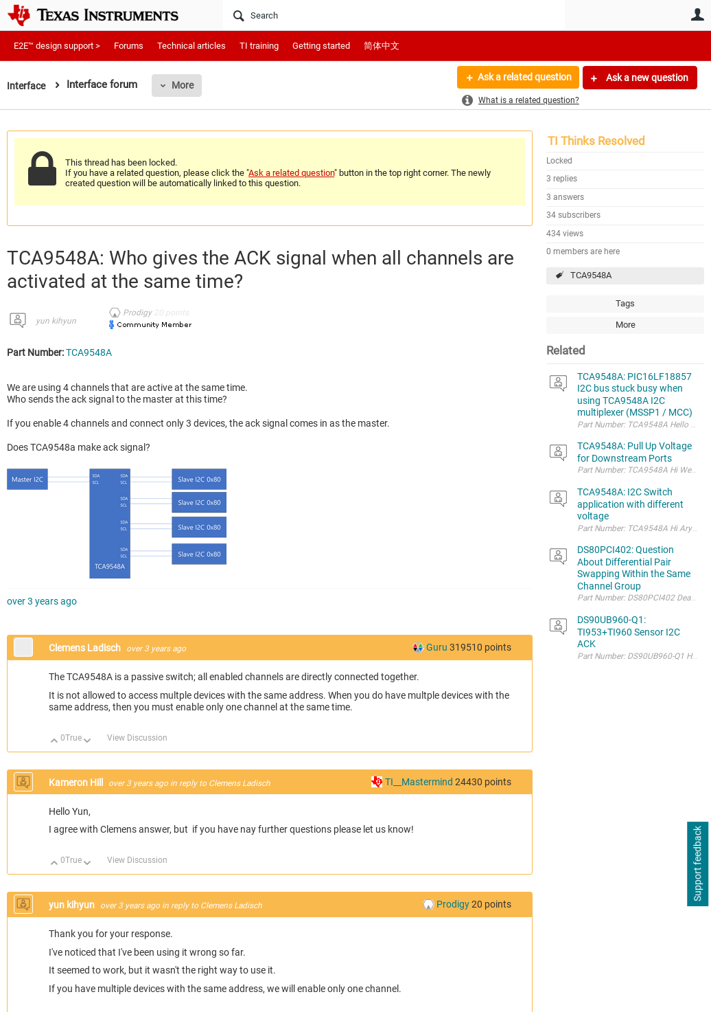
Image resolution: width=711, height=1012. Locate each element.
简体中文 (381, 46)
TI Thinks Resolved (596, 141)
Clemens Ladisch (86, 647)
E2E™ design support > (57, 46)
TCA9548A (590, 275)
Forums (128, 46)
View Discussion (137, 738)
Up (54, 741)
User (697, 14)
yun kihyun (56, 321)
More (185, 85)
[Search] (394, 15)
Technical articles (191, 46)
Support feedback (697, 864)
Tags (625, 303)
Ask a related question (523, 77)
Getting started (321, 46)
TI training (259, 46)
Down (87, 741)
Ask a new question (646, 77)
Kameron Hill (77, 782)
